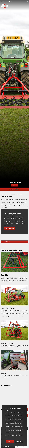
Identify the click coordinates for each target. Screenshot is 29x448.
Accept (10, 441)
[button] (26, 6)
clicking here (19, 430)
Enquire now (14, 185)
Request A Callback (5, 241)
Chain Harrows (12, 194)
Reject (19, 441)
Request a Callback (14, 189)
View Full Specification (9, 228)
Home (2, 194)
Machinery (6, 194)
